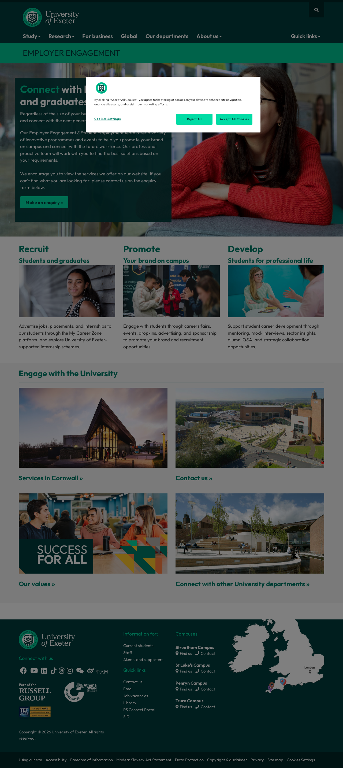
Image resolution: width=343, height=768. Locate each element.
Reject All (194, 119)
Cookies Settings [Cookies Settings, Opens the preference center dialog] (107, 119)
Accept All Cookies (234, 119)
